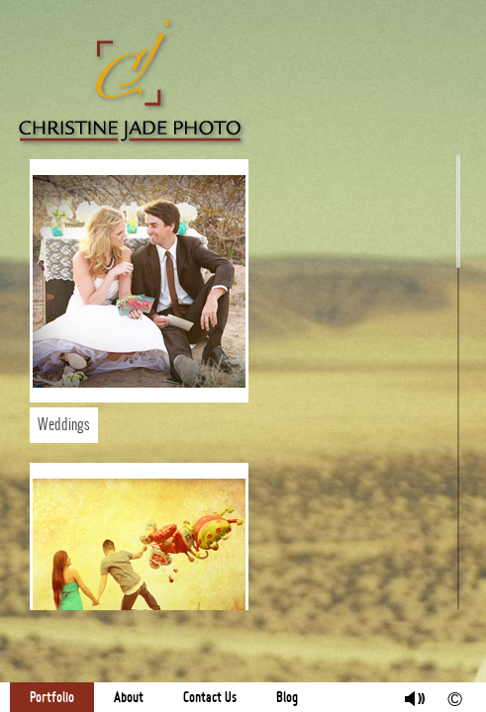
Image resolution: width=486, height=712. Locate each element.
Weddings (64, 425)
